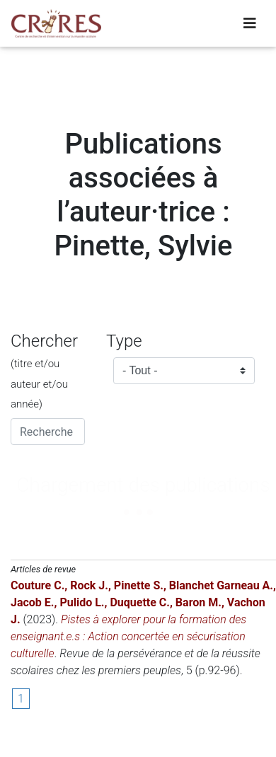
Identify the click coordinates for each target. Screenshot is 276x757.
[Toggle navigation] (250, 23)
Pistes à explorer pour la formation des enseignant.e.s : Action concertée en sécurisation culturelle (128, 636)
